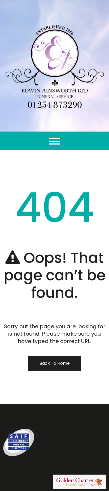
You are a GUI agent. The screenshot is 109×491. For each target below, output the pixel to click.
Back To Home (55, 363)
